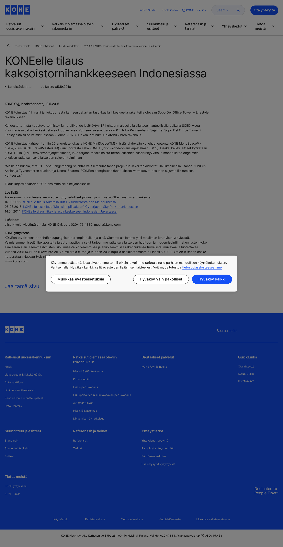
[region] (141, 273)
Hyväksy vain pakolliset (161, 279)
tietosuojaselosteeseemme (202, 267)
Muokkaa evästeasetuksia (80, 279)
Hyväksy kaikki (212, 279)
